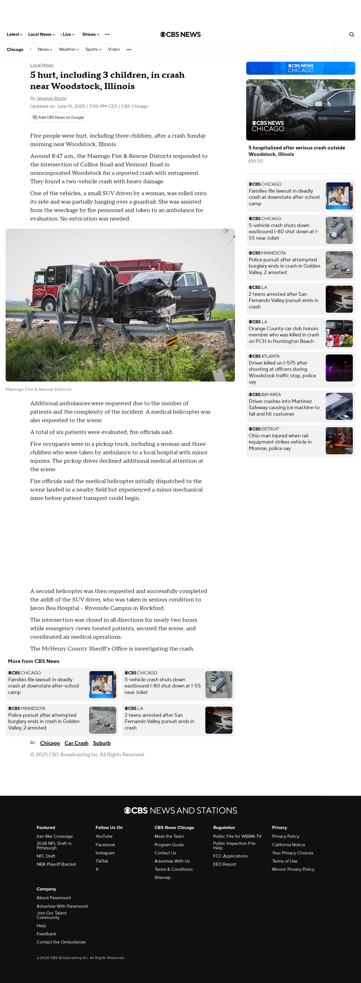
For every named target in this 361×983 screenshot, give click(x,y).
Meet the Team (169, 836)
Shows (90, 34)
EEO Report (224, 864)
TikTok (102, 861)
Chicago (15, 49)
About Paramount (54, 898)
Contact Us (165, 853)
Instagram (105, 853)
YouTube (104, 836)
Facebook (105, 845)
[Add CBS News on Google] (58, 118)
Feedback (46, 934)
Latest (15, 34)
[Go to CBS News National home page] (180, 34)
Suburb (102, 743)
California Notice (288, 845)
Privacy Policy (285, 836)
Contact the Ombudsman (61, 942)
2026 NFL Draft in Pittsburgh (54, 845)
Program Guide (169, 845)
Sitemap (163, 877)
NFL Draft (46, 856)
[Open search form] (351, 34)
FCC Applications (230, 856)
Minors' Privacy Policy (293, 869)
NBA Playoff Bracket (56, 864)
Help (41, 926)
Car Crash (77, 743)
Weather (69, 49)
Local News (41, 34)
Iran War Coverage (55, 836)
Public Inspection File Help (234, 845)
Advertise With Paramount (62, 906)
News (45, 49)
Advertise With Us (172, 861)
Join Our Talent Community (52, 915)
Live (68, 34)
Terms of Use (285, 861)
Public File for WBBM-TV (237, 836)
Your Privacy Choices (292, 853)
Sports (93, 49)
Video (114, 49)
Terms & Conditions (174, 869)
